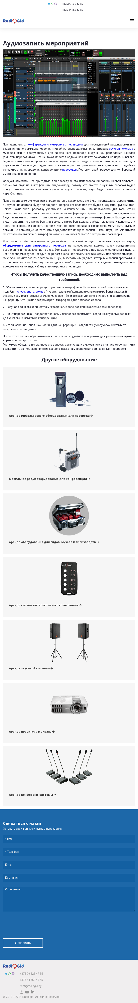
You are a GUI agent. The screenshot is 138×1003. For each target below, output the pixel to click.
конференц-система (30, 291)
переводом (69, 169)
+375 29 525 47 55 (70, 3)
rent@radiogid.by (31, 986)
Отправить (23, 943)
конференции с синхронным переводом (55, 144)
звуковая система (121, 148)
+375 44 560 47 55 (71, 9)
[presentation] (33, 925)
